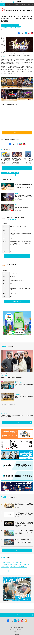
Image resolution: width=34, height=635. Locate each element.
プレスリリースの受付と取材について (17, 629)
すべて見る (17, 168)
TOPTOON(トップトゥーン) (7, 564)
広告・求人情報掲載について (17, 627)
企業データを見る (17, 256)
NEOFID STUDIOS (5, 571)
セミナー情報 (22, 4)
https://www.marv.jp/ (11, 265)
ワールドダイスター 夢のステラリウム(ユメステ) (17, 568)
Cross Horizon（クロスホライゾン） (8, 27)
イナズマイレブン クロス (6, 562)
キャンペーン (4, 14)
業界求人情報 (16, 4)
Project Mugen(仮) (5, 566)
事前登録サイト (17, 132)
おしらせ (17, 634)
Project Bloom (4, 568)
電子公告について (17, 632)
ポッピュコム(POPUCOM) (24, 564)
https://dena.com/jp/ (11, 219)
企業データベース (9, 4)
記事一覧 (2, 4)
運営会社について (17, 625)
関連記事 (4, 56)
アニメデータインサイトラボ (17, 562)
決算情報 (28, 4)
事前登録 (18, 27)
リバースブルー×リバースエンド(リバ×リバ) (18, 566)
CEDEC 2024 (16, 564)
